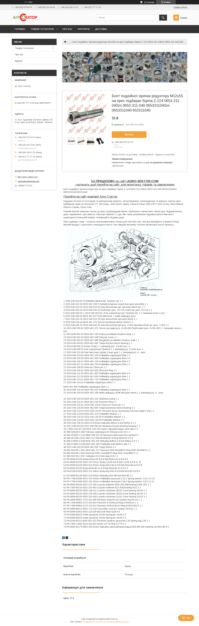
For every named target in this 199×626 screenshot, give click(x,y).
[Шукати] (163, 18)
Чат (186, 617)
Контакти (84, 29)
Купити (129, 134)
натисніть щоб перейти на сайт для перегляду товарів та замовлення (125, 184)
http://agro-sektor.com (28, 177)
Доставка (101, 29)
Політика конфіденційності (117, 622)
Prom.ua (114, 619)
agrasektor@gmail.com (28, 181)
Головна (20, 29)
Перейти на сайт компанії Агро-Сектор (90, 196)
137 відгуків (149, 2)
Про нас (67, 29)
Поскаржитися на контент (93, 622)
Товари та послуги (42, 29)
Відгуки (18, 61)
